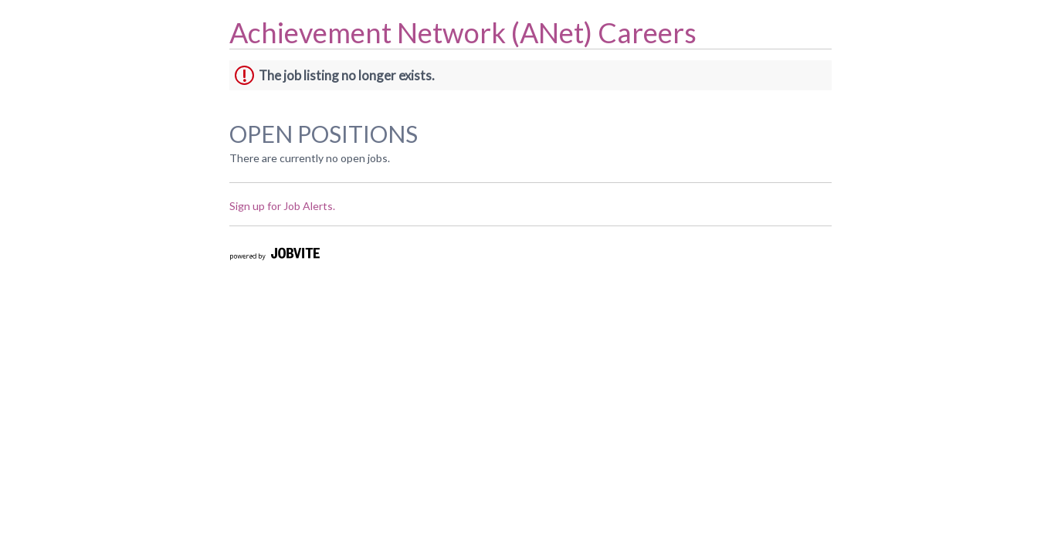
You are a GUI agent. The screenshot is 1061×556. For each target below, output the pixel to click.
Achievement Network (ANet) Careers (463, 32)
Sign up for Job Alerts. (282, 205)
